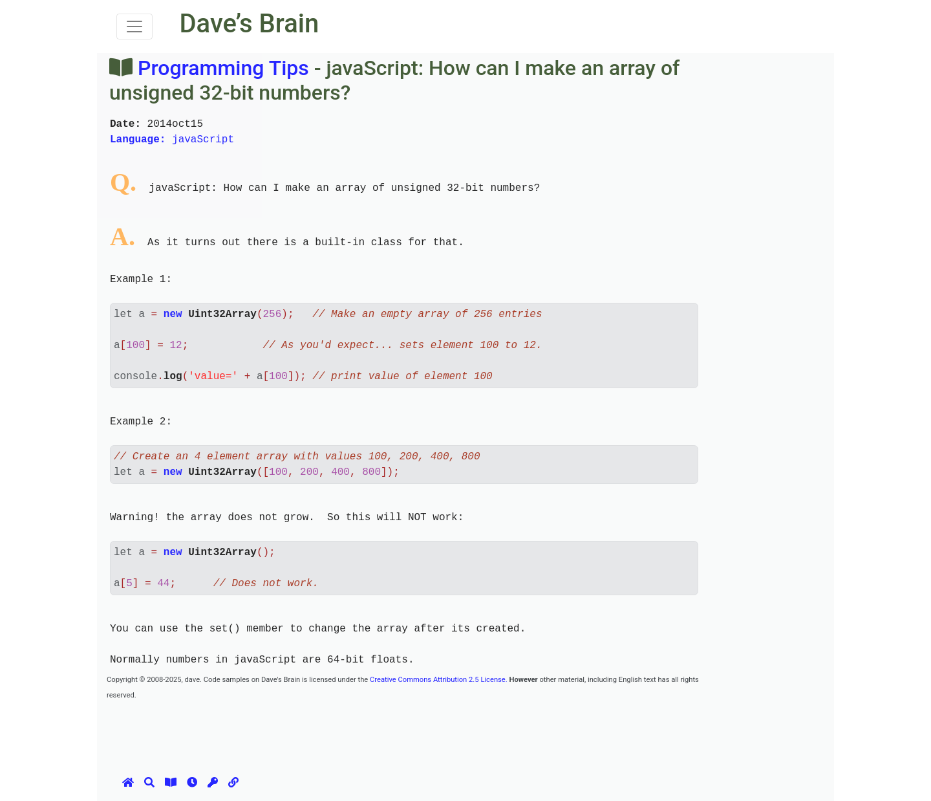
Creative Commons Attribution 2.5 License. (439, 679)
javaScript (172, 140)
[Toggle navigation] (134, 26)
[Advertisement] (342, 731)
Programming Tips (223, 68)
